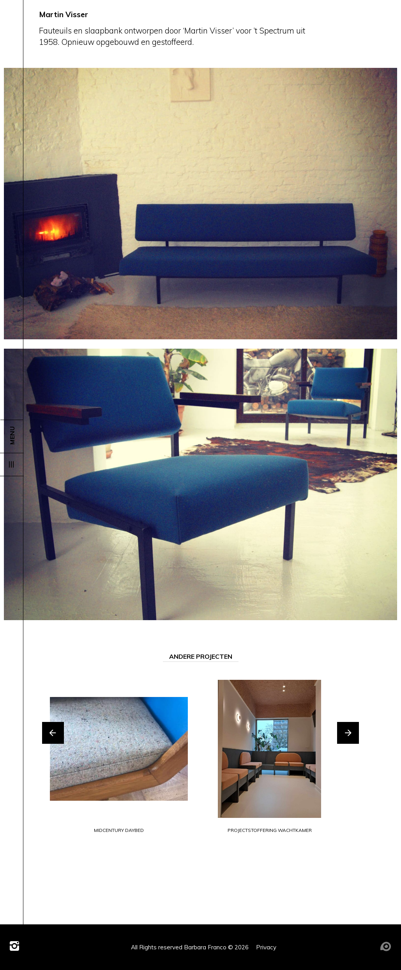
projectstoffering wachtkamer (270, 830)
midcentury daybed (119, 830)
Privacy (266, 947)
